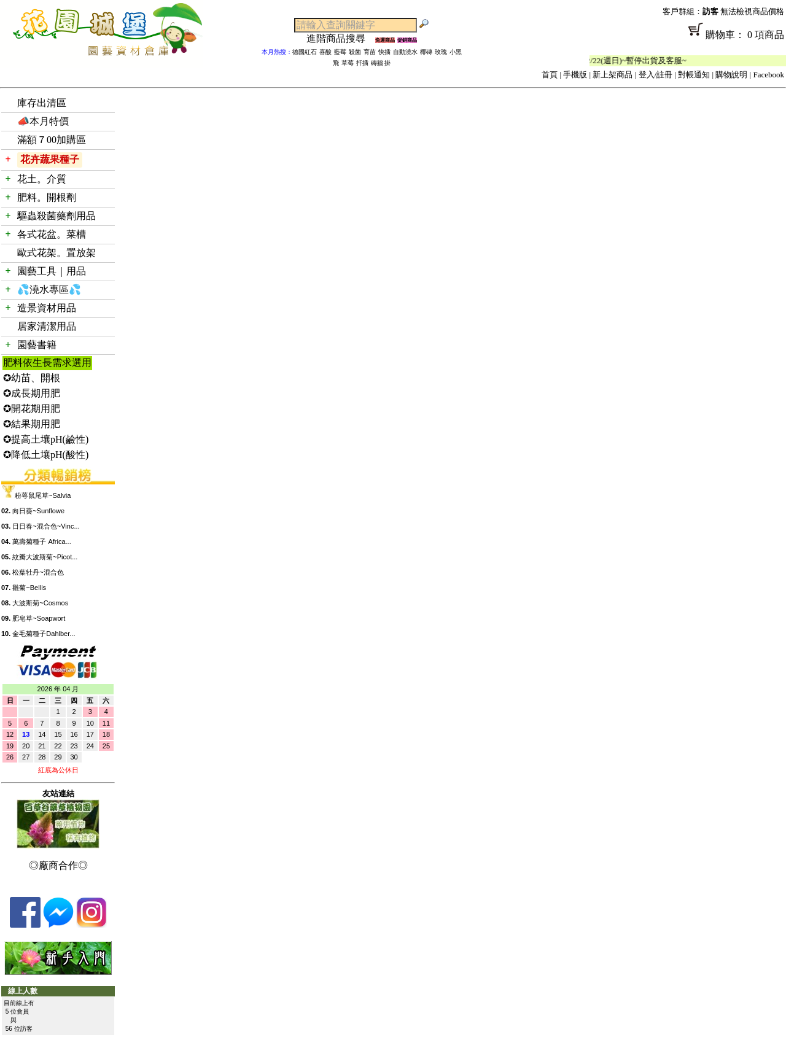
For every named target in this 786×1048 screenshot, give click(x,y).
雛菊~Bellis (29, 587)
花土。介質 (41, 179)
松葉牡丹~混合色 (37, 572)
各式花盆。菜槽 (51, 234)
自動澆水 (405, 52)
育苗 (370, 52)
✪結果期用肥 (31, 424)
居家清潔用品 (46, 326)
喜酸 (325, 52)
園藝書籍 (36, 345)
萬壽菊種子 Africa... (41, 541)
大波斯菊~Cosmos (40, 603)
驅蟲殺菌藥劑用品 (56, 216)
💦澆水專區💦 (49, 289)
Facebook (768, 74)
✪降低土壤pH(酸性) (45, 454)
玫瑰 (441, 52)
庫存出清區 (41, 103)
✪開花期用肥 (31, 408)
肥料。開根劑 (46, 197)
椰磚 (426, 52)
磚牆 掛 (381, 63)
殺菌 (355, 52)
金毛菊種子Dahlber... (43, 633)
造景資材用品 (46, 308)
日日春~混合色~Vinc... (45, 526)
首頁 (550, 74)
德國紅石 (304, 52)
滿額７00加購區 (51, 139)
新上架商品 (612, 74)
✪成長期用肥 (31, 393)
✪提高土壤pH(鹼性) (45, 439)
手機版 (575, 74)
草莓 (347, 63)
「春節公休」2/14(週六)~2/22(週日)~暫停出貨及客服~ (628, 60)
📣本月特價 (43, 121)
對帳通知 (694, 74)
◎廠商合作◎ (58, 865)
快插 (384, 52)
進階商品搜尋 (340, 38)
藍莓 (340, 52)
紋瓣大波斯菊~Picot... (44, 557)
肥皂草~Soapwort (38, 618)
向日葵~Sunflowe (38, 510)
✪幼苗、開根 (31, 378)
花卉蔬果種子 (49, 159)
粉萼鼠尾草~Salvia (43, 495)
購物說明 (731, 74)
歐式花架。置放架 (56, 252)
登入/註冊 (656, 74)
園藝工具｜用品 (51, 271)
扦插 (362, 63)
